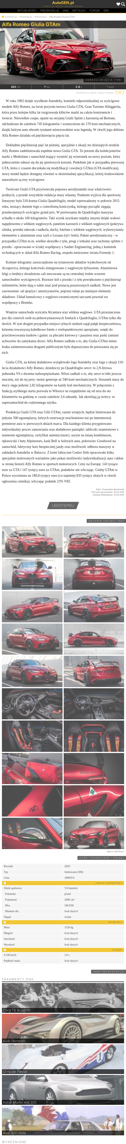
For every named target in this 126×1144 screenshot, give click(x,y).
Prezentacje (49, 10)
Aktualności (26, 10)
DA (65, 10)
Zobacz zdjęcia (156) (104, 79)
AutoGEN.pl (11, 16)
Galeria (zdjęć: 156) (106, 520)
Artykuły (79, 10)
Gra (106, 10)
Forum (95, 10)
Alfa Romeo (41, 16)
